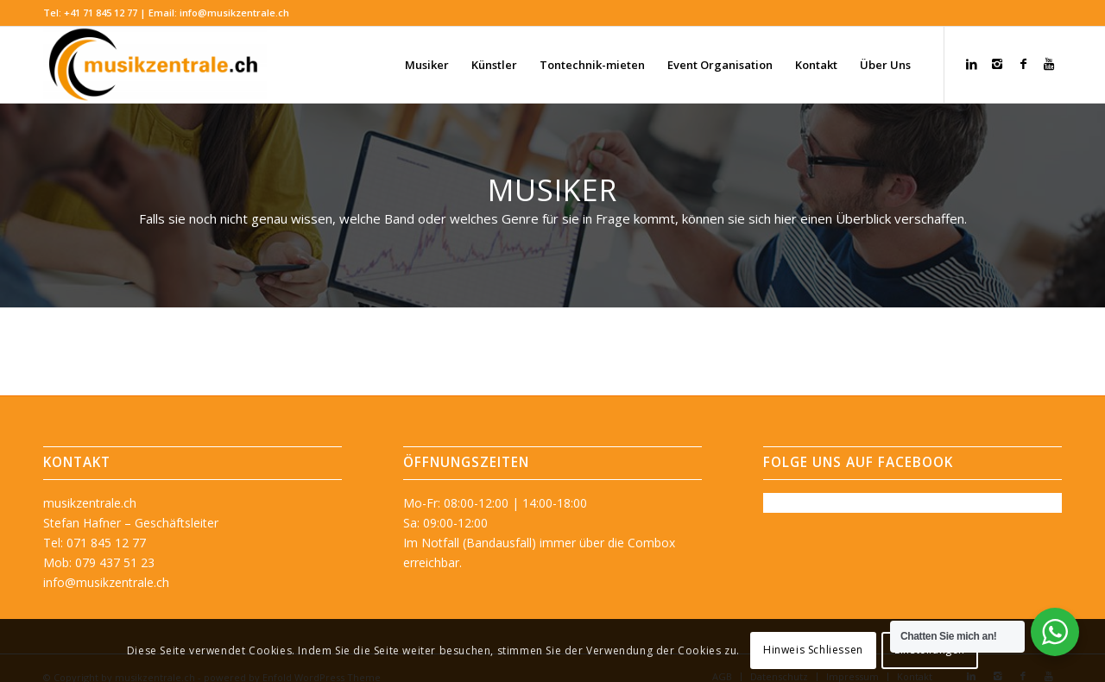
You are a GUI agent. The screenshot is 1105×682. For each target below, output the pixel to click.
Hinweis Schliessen (813, 649)
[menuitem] (427, 65)
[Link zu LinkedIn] (971, 64)
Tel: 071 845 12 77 (94, 542)
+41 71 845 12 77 (100, 12)
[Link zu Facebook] (1023, 64)
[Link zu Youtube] (1049, 64)
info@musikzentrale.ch (234, 12)
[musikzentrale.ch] (155, 65)
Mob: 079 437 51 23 (99, 562)
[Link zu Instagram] (997, 64)
